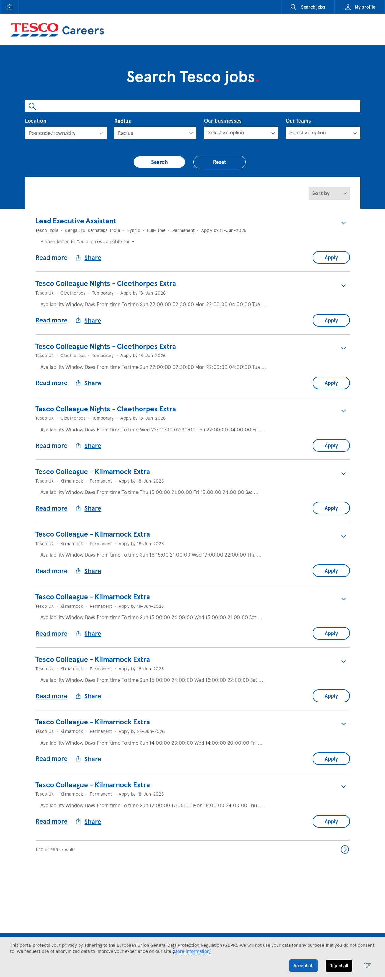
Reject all (338, 965)
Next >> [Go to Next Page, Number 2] (345, 801)
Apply (331, 254)
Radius (122, 121)
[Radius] (155, 133)
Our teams (298, 121)
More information (192, 951)
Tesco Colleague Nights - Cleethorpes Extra (105, 280)
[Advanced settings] (367, 965)
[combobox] (192, 106)
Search (162, 160)
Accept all (303, 965)
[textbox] (57, 133)
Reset (222, 160)
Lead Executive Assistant (75, 223)
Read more (54, 254)
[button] (343, 225)
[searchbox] (236, 133)
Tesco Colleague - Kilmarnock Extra (92, 453)
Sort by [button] (321, 195)
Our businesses (223, 121)
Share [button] (90, 254)
